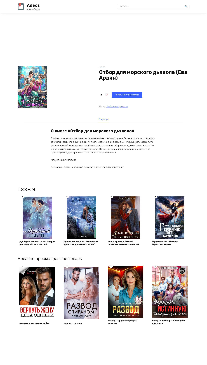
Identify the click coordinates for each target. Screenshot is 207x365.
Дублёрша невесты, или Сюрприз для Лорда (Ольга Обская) (35, 245)
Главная (102, 67)
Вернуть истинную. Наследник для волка (169, 326)
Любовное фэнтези (117, 106)
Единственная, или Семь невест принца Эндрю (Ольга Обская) (80, 245)
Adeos (33, 5)
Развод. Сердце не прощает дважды (123, 326)
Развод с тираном (74, 327)
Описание (103, 119)
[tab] (103, 119)
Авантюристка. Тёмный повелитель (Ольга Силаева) (124, 247)
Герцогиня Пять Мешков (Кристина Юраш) (165, 247)
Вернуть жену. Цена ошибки (35, 327)
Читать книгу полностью (115, 94)
